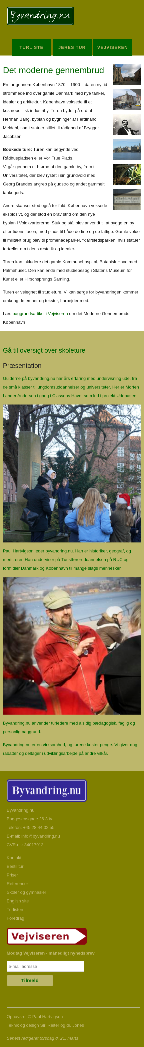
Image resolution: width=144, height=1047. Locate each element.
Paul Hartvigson (47, 1016)
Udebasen (126, 395)
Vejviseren (112, 47)
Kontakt (14, 857)
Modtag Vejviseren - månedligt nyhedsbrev (51, 953)
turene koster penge (92, 744)
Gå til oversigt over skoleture (44, 350)
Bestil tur (15, 866)
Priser (12, 874)
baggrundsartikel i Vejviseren (40, 313)
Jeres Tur (72, 47)
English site (18, 900)
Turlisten (15, 909)
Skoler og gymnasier (26, 892)
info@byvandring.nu (40, 836)
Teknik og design (23, 1025)
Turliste (32, 47)
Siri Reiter (49, 1025)
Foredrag (15, 918)
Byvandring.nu (20, 810)
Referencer (17, 883)
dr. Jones (75, 1025)
